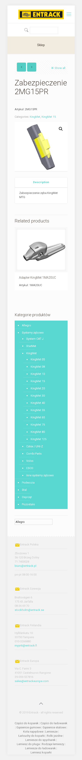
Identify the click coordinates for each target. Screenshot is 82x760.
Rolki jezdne (54, 735)
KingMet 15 (49, 116)
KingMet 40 (38, 402)
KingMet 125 (38, 439)
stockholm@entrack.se (29, 610)
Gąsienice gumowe (28, 727)
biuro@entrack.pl (25, 565)
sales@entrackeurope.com (32, 681)
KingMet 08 (38, 366)
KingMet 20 (38, 388)
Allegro (26, 325)
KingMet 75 (38, 424)
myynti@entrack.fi (26, 645)
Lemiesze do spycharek (40, 740)
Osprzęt (27, 497)
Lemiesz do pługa (28, 744)
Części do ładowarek (53, 723)
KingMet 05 (38, 359)
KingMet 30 (38, 395)
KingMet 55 (38, 410)
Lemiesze (51, 731)
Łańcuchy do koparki (31, 735)
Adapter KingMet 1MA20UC (37, 277)
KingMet (35, 116)
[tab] (41, 182)
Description (41, 182)
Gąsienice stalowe (54, 727)
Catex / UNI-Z (34, 446)
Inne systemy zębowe (40, 475)
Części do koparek (26, 723)
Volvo (29, 460)
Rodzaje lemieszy (53, 744)
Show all (58, 68)
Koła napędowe (33, 731)
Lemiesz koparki (41, 752)
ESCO (29, 468)
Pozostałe (28, 504)
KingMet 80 (38, 431)
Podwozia (28, 482)
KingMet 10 (38, 373)
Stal (24, 489)
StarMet (31, 346)
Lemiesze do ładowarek (40, 748)
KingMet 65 (38, 417)
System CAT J (35, 338)
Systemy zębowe (33, 332)
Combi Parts (34, 453)
